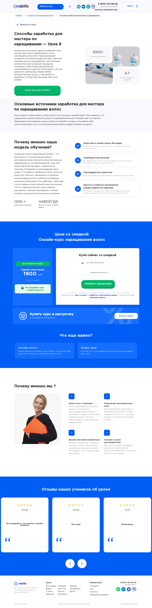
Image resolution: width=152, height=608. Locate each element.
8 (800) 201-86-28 (107, 4)
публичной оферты (97, 297)
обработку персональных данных (103, 295)
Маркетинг (50, 594)
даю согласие (80, 295)
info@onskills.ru (130, 584)
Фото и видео (51, 586)
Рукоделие (62, 586)
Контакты (99, 9)
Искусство (62, 588)
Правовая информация (129, 604)
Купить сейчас (121, 316)
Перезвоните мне (110, 9)
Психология (62, 594)
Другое (72, 591)
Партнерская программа (99, 594)
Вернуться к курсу (26, 24)
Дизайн (48, 588)
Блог (92, 589)
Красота (61, 591)
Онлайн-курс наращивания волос (40, 15)
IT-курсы (49, 591)
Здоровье (73, 586)
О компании (94, 586)
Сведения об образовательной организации (74, 604)
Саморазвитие (75, 588)
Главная (19, 15)
